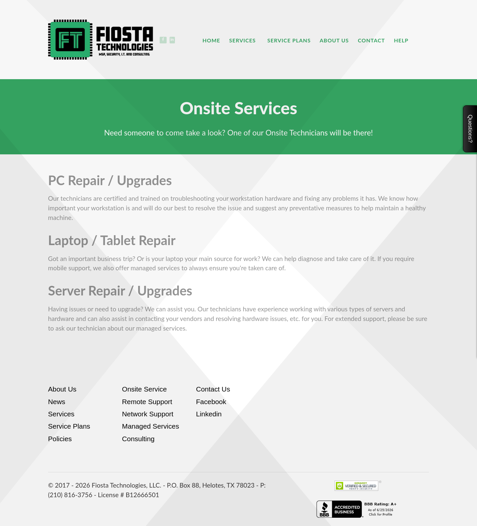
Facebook (211, 401)
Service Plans (69, 426)
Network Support (147, 414)
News (56, 401)
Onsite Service (144, 389)
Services (61, 414)
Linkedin (209, 414)
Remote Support (147, 401)
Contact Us (213, 389)
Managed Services (150, 426)
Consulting (138, 439)
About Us (62, 389)
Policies (60, 439)
